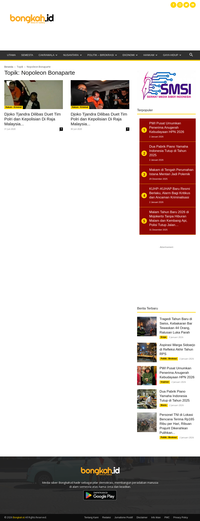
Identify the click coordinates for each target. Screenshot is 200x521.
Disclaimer (142, 517)
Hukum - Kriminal (13, 107)
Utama (11, 55)
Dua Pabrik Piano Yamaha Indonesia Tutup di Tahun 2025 (175, 396)
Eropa (163, 337)
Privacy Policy (180, 517)
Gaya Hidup (172, 55)
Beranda (8, 66)
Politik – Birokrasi (102, 55)
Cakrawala (48, 55)
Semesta (27, 55)
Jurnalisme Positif (123, 517)
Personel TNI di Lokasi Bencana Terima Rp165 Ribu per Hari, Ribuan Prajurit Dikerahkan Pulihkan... (177, 424)
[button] (191, 55)
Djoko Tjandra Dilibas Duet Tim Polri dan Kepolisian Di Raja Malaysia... (32, 119)
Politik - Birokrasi (169, 359)
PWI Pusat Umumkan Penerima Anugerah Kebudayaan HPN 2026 (177, 372)
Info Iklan (156, 517)
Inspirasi (165, 382)
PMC (167, 517)
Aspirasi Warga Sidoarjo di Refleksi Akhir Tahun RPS (177, 349)
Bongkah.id (19, 517)
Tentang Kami (91, 517)
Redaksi (106, 517)
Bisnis (164, 405)
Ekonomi (130, 55)
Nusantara (72, 55)
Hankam (150, 55)
